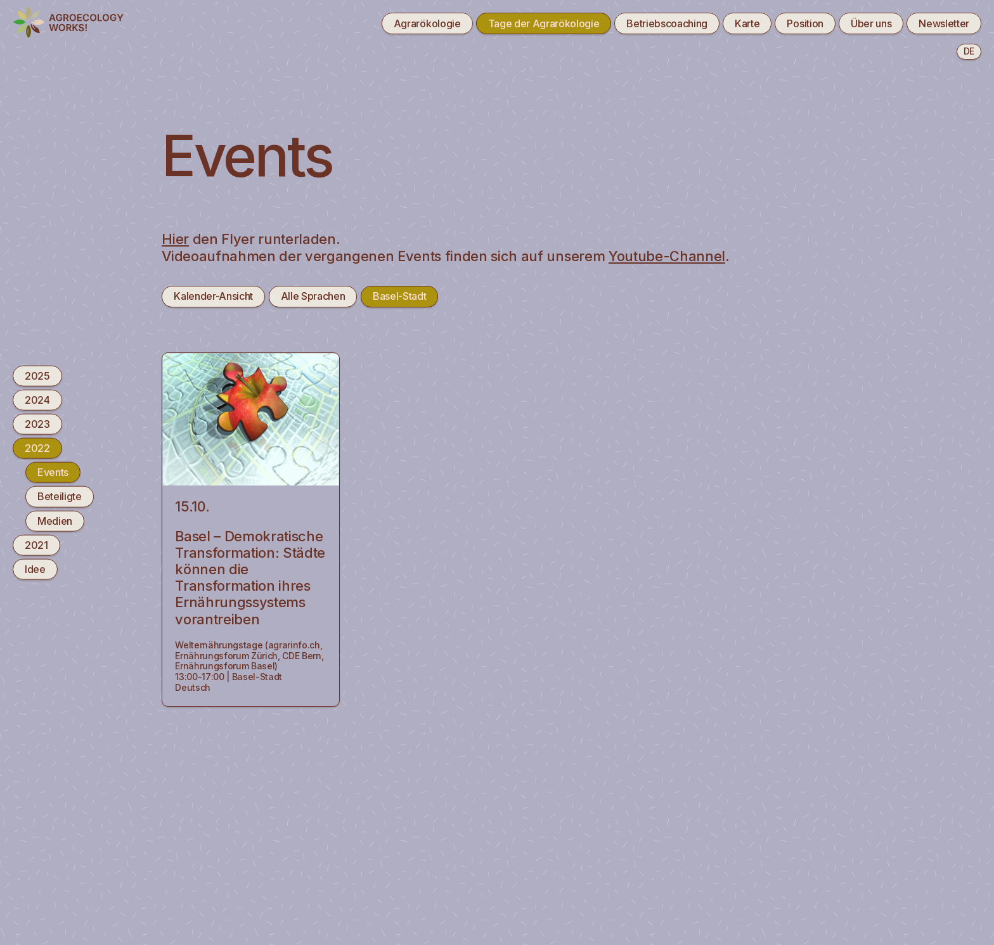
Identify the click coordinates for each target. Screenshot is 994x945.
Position (805, 23)
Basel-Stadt (399, 296)
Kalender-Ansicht (213, 296)
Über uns (871, 23)
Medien (54, 520)
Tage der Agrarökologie (544, 23)
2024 (37, 399)
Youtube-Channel (667, 256)
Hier (175, 239)
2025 (37, 375)
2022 (37, 448)
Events (52, 472)
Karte (747, 23)
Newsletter (944, 23)
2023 (37, 424)
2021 (36, 544)
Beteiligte (59, 496)
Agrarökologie (427, 23)
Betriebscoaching (666, 23)
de (969, 51)
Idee (35, 569)
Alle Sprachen (313, 296)
